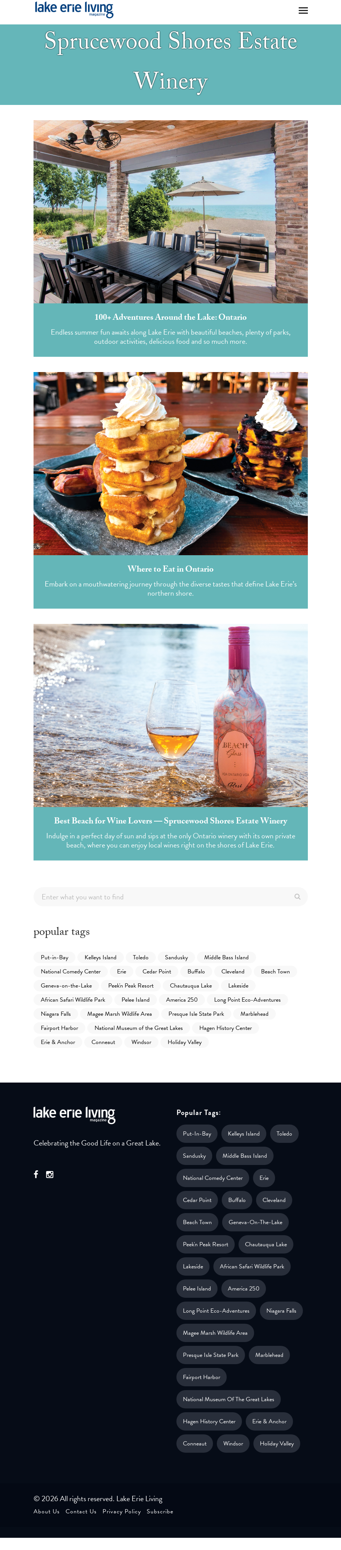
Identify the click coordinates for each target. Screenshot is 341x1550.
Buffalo (196, 971)
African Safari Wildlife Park (73, 999)
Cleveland (233, 971)
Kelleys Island (101, 957)
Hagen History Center (225, 1028)
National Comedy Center (71, 971)
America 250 (182, 999)
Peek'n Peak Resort (131, 985)
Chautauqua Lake (191, 985)
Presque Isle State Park (196, 1013)
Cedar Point (156, 971)
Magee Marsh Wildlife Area (119, 1013)
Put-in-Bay (54, 957)
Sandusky (176, 957)
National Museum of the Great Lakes (138, 1028)
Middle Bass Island (226, 957)
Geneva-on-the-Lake (66, 985)
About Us (47, 1511)
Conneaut (103, 1042)
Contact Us (81, 1511)
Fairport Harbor (59, 1028)
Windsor (141, 1042)
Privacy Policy (121, 1511)
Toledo (141, 957)
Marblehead (254, 1013)
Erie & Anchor (58, 1042)
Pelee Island (136, 999)
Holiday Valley (185, 1042)
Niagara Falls (56, 1013)
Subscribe (160, 1511)
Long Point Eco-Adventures (247, 999)
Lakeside (238, 985)
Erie (121, 971)
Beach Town (275, 971)
